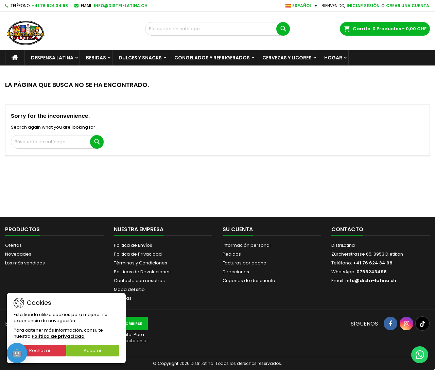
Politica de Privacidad (138, 254)
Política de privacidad (58, 336)
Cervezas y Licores (287, 57)
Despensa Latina (52, 57)
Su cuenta (238, 229)
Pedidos (232, 254)
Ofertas (13, 245)
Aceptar (93, 350)
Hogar (333, 57)
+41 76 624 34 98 (50, 5)
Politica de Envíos (133, 245)
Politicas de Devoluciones (142, 272)
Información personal (247, 245)
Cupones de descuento (249, 280)
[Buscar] (217, 29)
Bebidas (96, 57)
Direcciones (236, 272)
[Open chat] (17, 353)
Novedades (18, 254)
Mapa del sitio (129, 289)
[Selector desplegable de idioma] (302, 6)
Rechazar (40, 350)
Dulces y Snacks (140, 57)
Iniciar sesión (363, 5)
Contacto (347, 229)
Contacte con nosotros (139, 280)
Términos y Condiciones (140, 263)
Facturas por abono (244, 263)
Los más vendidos (25, 263)
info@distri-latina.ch (120, 5)
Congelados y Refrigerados (212, 57)
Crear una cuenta (407, 5)
